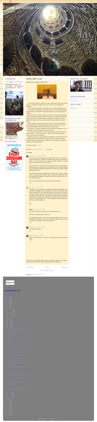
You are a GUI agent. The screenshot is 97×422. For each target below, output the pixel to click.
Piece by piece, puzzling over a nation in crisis (18, 362)
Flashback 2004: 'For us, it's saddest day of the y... (19, 360)
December (10, 309)
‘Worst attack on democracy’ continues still (17, 328)
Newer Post (29, 267)
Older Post (64, 267)
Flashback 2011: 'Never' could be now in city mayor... (19, 345)
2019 (8, 402)
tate (30, 187)
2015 (8, 410)
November (10, 312)
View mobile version (46, 270)
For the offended (74, 100)
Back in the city (11, 379)
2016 (8, 408)
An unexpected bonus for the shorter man (17, 333)
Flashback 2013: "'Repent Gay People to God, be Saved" (20, 375)
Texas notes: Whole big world (14, 386)
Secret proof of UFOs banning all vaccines (17, 373)
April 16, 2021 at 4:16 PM (39, 227)
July (9, 320)
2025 (8, 299)
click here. (38, 145)
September (10, 316)
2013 (8, 415)
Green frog (10, 350)
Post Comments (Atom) (37, 274)
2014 (8, 412)
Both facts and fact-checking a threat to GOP (17, 337)
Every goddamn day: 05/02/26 (32, 7)
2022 (8, 305)
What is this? (73, 108)
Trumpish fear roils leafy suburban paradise (17, 382)
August (10, 318)
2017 (8, 406)
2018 (8, 404)
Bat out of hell (11, 339)
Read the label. (11, 364)
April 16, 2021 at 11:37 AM (37, 187)
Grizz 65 (31, 156)
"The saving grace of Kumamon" (14, 81)
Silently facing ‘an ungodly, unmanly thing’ (17, 358)
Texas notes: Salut (12, 341)
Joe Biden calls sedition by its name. (16, 330)
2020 (8, 400)
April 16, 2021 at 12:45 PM (39, 209)
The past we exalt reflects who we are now (17, 367)
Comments (9, 283)
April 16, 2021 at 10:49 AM (39, 156)
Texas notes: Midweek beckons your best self (18, 390)
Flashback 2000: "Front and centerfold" (16, 354)
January (10, 397)
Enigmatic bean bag (12, 335)
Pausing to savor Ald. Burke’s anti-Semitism (17, 343)
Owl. (9, 369)
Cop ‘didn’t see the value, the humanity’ (16, 352)
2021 (8, 308)
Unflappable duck (12, 384)
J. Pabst (31, 227)
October (10, 314)
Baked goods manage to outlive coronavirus (17, 388)
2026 (8, 297)
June (9, 322)
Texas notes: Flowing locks (14, 356)
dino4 (47, 418)
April (9, 326)
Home (47, 267)
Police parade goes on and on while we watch (18, 347)
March (9, 393)
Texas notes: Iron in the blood (14, 371)
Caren (30, 235)
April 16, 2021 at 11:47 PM (38, 235)
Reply (30, 183)
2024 (8, 301)
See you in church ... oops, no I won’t (16, 377)
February (10, 395)
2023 (8, 303)
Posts (7, 281)
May (9, 324)
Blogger (56, 418)
